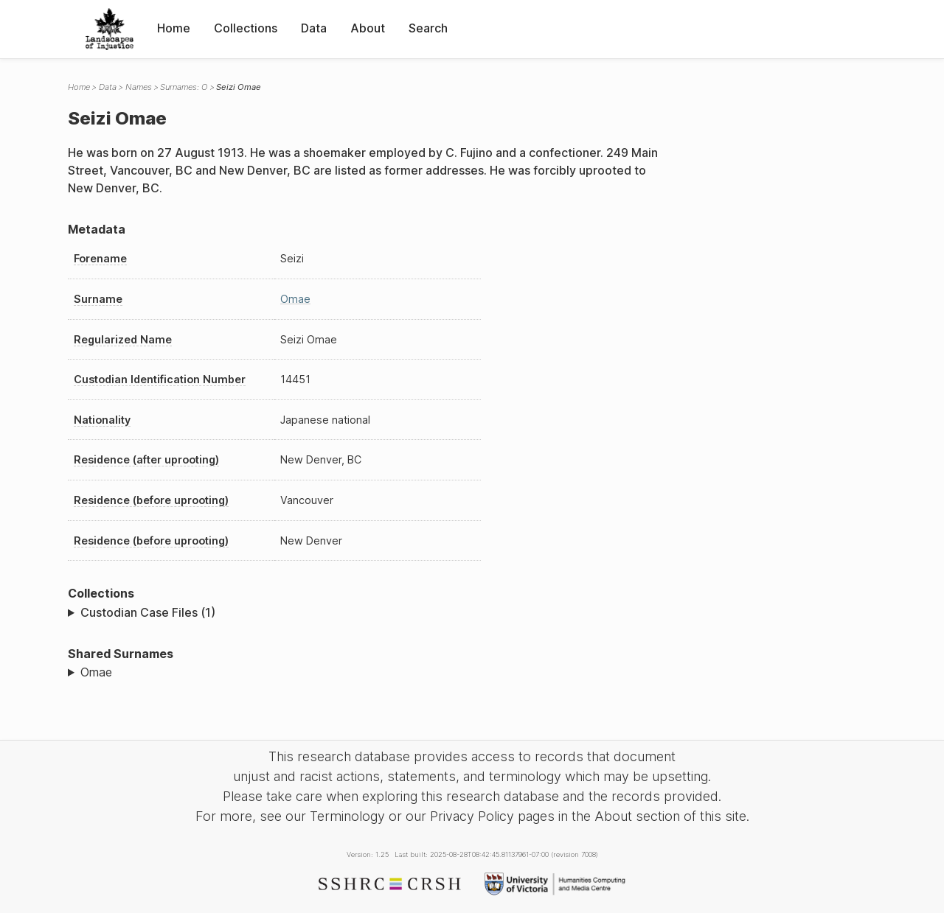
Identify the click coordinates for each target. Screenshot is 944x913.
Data (314, 28)
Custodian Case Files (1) (147, 612)
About (367, 28)
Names (138, 87)
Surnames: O (183, 87)
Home (173, 28)
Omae (295, 299)
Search (428, 28)
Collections (245, 28)
